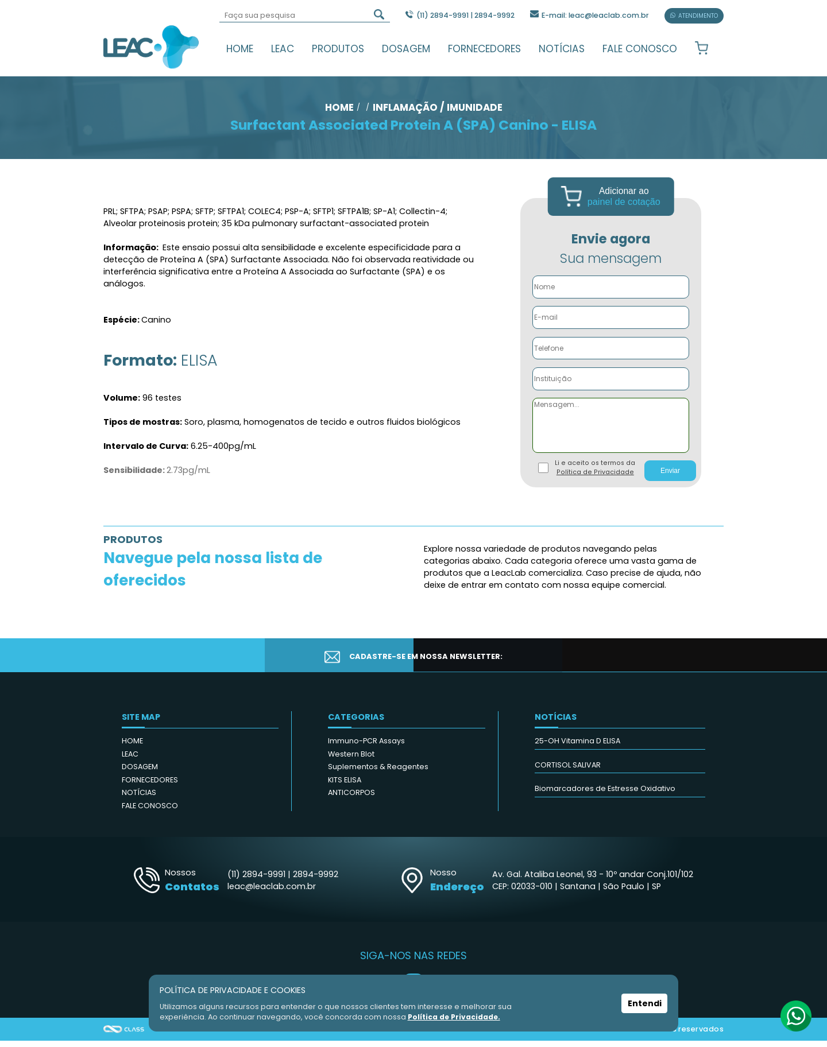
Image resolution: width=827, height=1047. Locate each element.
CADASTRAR (664, 661)
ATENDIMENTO (694, 16)
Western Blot (351, 760)
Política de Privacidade (595, 478)
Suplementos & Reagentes (378, 773)
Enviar (670, 477)
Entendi (645, 1003)
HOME (239, 49)
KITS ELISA (344, 786)
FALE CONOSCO (639, 49)
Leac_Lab (151, 46)
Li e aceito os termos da (595, 474)
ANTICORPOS (351, 799)
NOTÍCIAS (562, 49)
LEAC (282, 49)
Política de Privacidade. (455, 1017)
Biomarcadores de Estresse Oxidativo (605, 795)
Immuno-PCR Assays (366, 747)
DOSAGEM (406, 49)
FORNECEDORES (484, 49)
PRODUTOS (338, 49)
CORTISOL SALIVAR (568, 771)
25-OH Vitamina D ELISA (577, 747)
